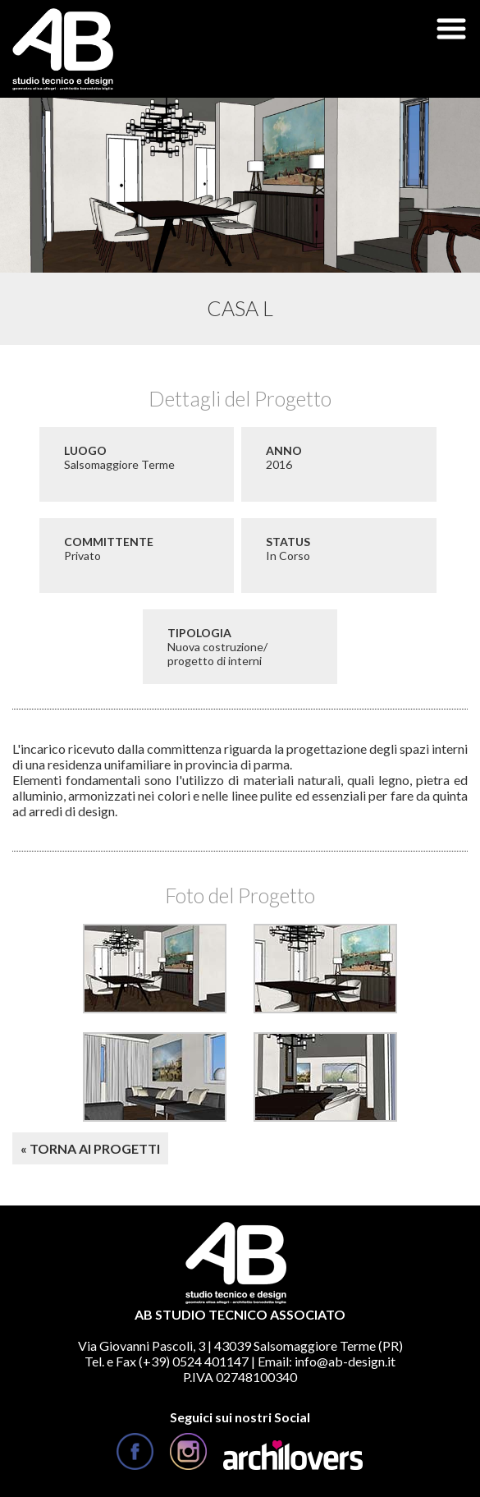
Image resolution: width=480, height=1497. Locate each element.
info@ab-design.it (345, 1361)
